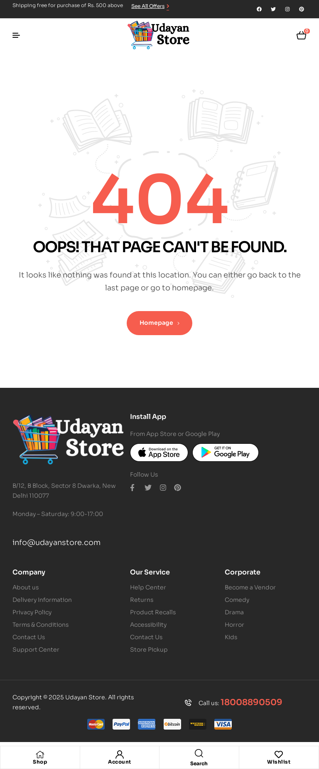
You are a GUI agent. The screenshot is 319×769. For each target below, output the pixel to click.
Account (119, 762)
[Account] (119, 754)
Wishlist (278, 762)
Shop (40, 762)
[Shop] (40, 754)
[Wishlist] (279, 754)
